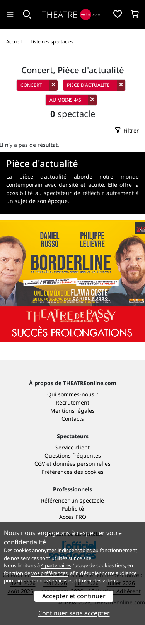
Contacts (72, 418)
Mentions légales (72, 410)
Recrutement (72, 402)
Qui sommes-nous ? (72, 394)
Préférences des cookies (72, 471)
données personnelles (82, 463)
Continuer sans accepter (74, 613)
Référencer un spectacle (72, 500)
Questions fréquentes (72, 455)
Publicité (72, 508)
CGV (39, 463)
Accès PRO (72, 516)
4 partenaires (56, 565)
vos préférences (49, 573)
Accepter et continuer (74, 596)
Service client (72, 447)
